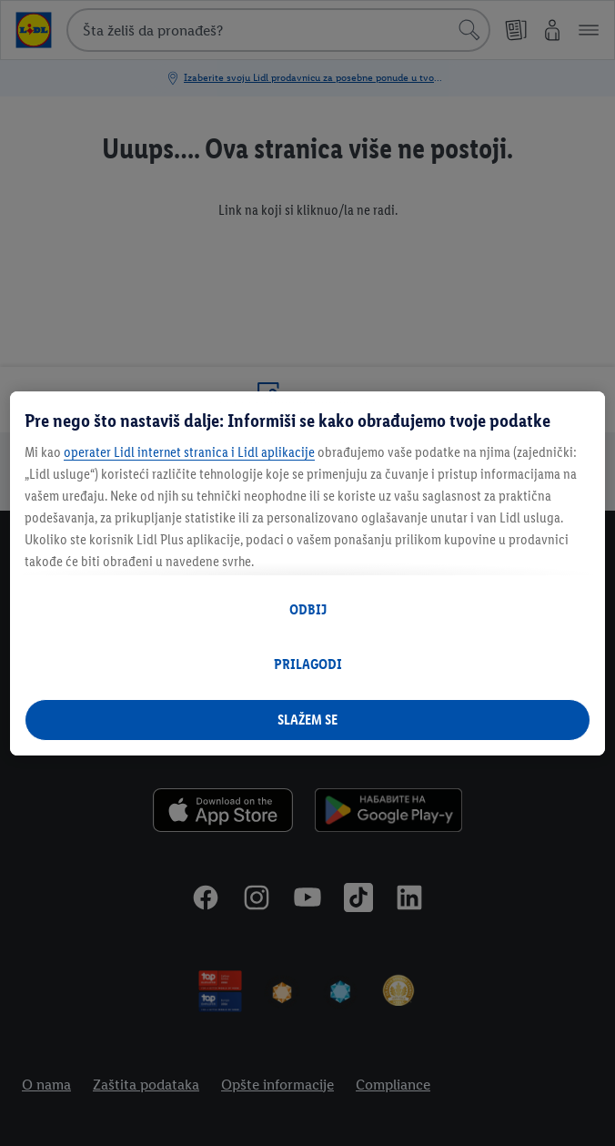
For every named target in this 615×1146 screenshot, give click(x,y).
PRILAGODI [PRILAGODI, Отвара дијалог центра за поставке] (308, 664)
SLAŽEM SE (307, 719)
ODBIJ (308, 609)
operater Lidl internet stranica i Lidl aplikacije (189, 452)
